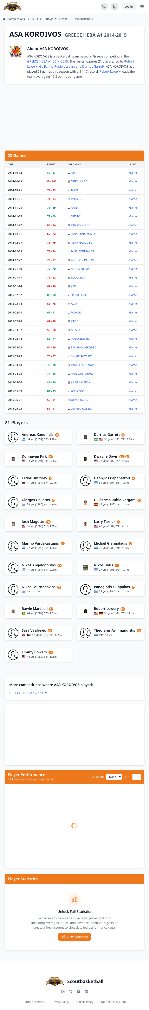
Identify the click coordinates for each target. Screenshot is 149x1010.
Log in (129, 6)
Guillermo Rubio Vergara (57, 66)
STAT (128, 776)
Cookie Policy (85, 1002)
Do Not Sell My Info (113, 1002)
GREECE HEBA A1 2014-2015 (47, 61)
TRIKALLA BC (79, 181)
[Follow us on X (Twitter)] (71, 992)
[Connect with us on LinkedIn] (86, 992)
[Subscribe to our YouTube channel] (78, 992)
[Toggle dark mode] (115, 6)
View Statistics (74, 937)
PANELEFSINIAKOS (82, 251)
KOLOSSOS (78, 277)
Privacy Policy (60, 1002)
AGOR (74, 190)
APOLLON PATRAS (82, 260)
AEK (73, 172)
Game (133, 172)
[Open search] (104, 6)
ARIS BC (76, 216)
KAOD (74, 207)
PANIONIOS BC (80, 225)
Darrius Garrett (93, 66)
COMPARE (98, 776)
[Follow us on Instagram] (63, 992)
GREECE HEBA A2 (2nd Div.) (29, 693)
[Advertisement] (74, 117)
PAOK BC (76, 199)
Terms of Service (33, 1002)
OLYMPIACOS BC (81, 242)
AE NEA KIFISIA (80, 269)
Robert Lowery (110, 71)
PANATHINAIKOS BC (83, 234)
